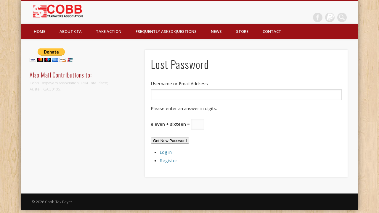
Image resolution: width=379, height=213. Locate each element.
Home (39, 31)
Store (242, 31)
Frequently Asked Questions (166, 31)
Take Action (108, 31)
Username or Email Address (179, 83)
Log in (166, 152)
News (216, 31)
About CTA (71, 31)
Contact (272, 31)
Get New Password (170, 140)
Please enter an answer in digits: (184, 108)
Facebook (317, 17)
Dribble (330, 17)
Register (168, 160)
